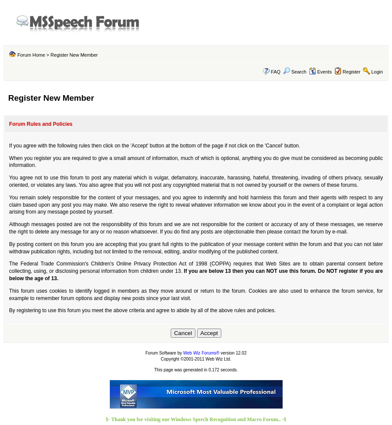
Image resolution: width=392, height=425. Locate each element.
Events (320, 71)
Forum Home (31, 55)
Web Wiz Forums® (201, 353)
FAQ (275, 71)
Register (351, 71)
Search (294, 71)
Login (377, 71)
